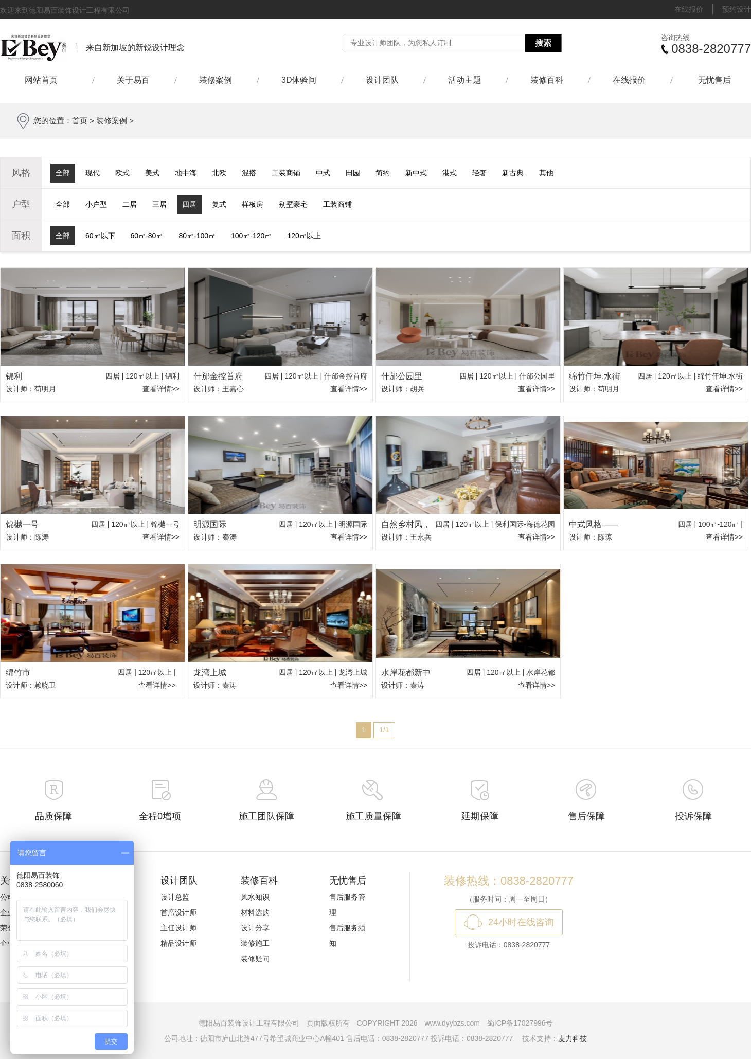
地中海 (185, 173)
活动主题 (464, 80)
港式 (449, 173)
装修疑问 (255, 959)
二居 (129, 204)
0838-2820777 (711, 49)
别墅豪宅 (293, 204)
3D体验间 (298, 80)
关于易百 (133, 80)
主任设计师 (178, 928)
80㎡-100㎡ (197, 235)
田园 (353, 173)
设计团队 (382, 80)
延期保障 (479, 816)
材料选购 (255, 912)
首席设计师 (178, 912)
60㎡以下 (100, 235)
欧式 (122, 173)
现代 (92, 173)
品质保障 (53, 816)
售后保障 (586, 816)
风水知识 (255, 897)
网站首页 (46, 80)
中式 (323, 173)
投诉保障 (693, 816)
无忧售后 (714, 80)
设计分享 (255, 928)
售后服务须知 (347, 935)
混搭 (249, 173)
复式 (219, 204)
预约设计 (736, 9)
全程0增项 (160, 816)
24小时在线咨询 (521, 922)
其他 (546, 173)
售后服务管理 (347, 905)
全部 (63, 173)
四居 (189, 204)
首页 (79, 120)
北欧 (219, 173)
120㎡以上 (303, 235)
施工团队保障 (266, 816)
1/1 (384, 730)
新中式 (416, 173)
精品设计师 (178, 943)
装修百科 (546, 80)
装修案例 (215, 80)
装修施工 (255, 943)
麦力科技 (572, 1038)
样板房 (252, 204)
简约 (383, 173)
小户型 (96, 204)
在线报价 (688, 9)
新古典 (513, 173)
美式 (152, 173)
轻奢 (479, 173)
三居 (159, 204)
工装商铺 (286, 173)
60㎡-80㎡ (147, 235)
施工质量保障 (373, 816)
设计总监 (174, 897)
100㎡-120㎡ (251, 235)
